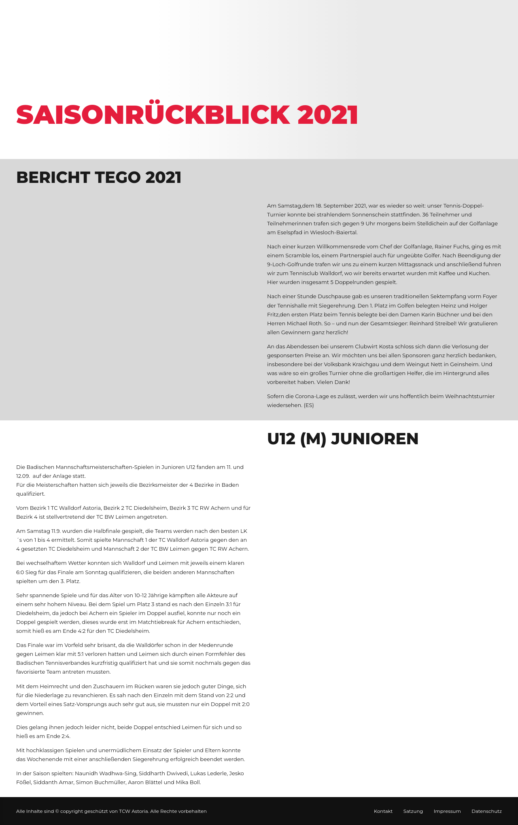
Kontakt (383, 811)
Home (30, 88)
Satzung (413, 811)
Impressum (447, 811)
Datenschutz (486, 811)
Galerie (72, 88)
